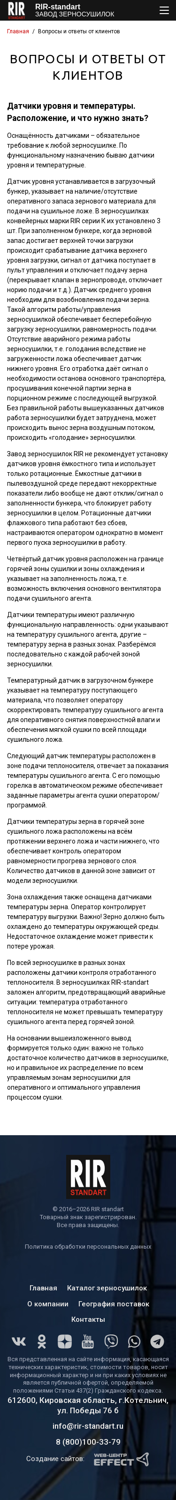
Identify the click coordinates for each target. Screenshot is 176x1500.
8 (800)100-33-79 (88, 1442)
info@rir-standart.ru (88, 1426)
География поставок (113, 1304)
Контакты (88, 1319)
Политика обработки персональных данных (88, 1246)
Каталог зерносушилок (107, 1288)
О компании (48, 1304)
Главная (18, 31)
